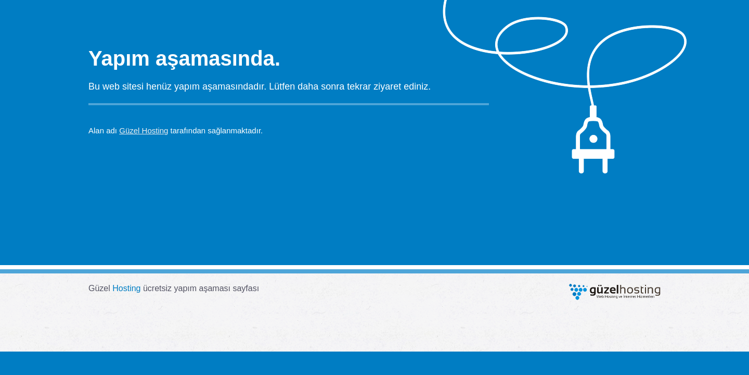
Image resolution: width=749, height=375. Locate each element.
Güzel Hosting (143, 130)
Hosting (126, 288)
